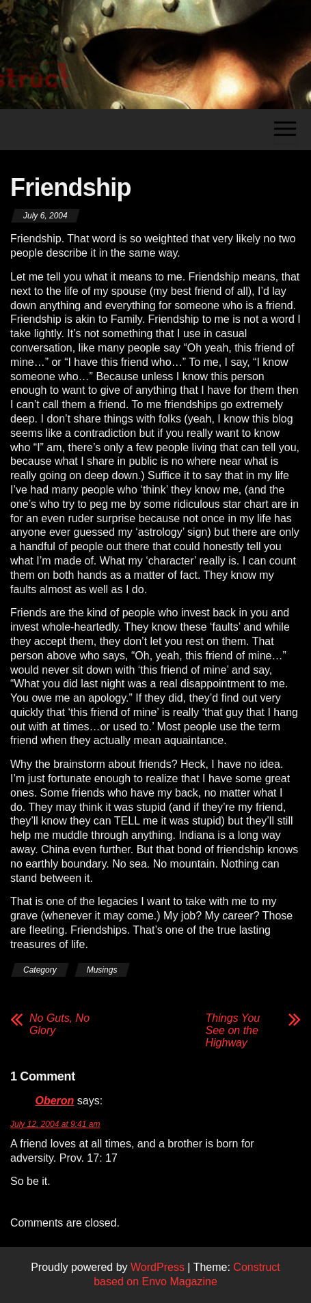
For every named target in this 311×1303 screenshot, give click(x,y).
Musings (102, 970)
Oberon (54, 1100)
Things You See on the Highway (233, 1030)
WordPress (158, 1267)
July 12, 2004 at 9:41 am (55, 1124)
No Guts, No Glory (59, 1024)
